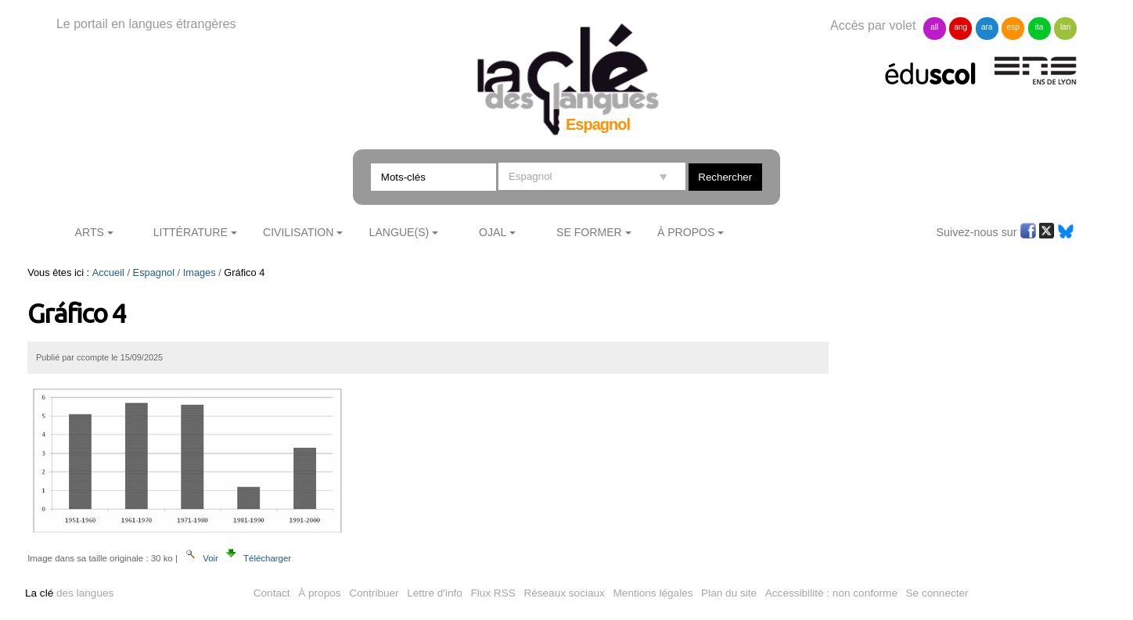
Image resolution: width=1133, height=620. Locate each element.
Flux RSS (492, 593)
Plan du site (729, 593)
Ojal (492, 232)
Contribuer (373, 593)
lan (1065, 27)
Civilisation (298, 232)
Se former (589, 232)
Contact (272, 593)
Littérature (190, 232)
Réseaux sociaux (564, 593)
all (934, 27)
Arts (89, 232)
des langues (69, 593)
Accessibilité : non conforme (831, 593)
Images (199, 272)
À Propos (686, 232)
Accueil (108, 272)
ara (986, 27)
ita (1039, 27)
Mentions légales (653, 593)
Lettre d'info (434, 593)
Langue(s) (399, 232)
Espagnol (153, 272)
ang (960, 27)
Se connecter (937, 593)
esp (1013, 27)
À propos (319, 593)
